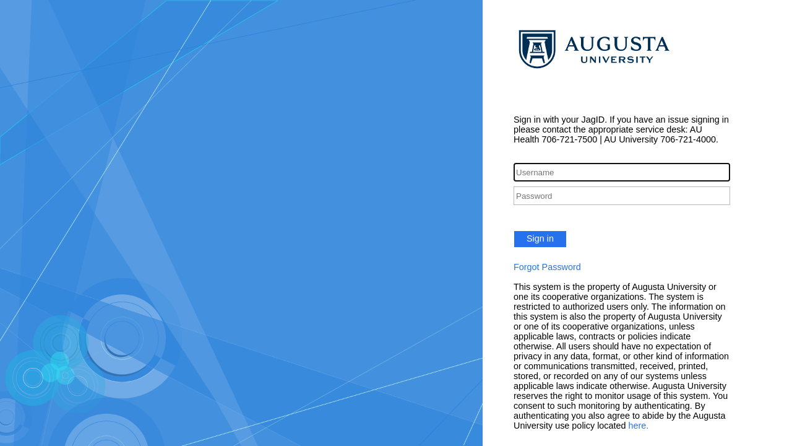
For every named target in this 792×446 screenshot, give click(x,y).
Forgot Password (547, 267)
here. (639, 426)
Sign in (540, 238)
